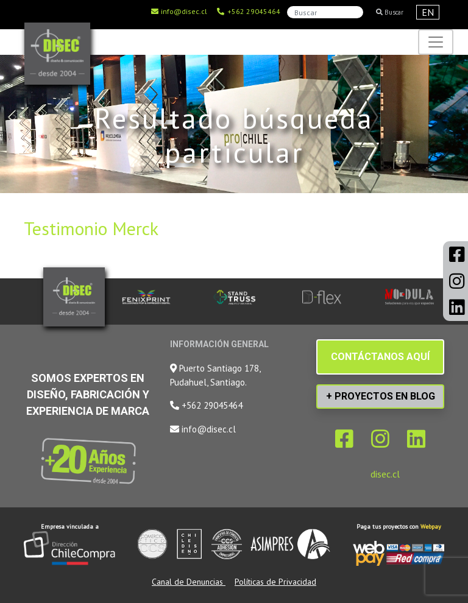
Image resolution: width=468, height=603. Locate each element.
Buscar (389, 12)
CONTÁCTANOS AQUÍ (380, 356)
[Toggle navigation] (435, 42)
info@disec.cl (178, 11)
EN (428, 12)
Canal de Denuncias (188, 581)
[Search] (325, 12)
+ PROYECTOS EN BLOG (380, 396)
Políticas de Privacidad (275, 581)
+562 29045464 (248, 11)
